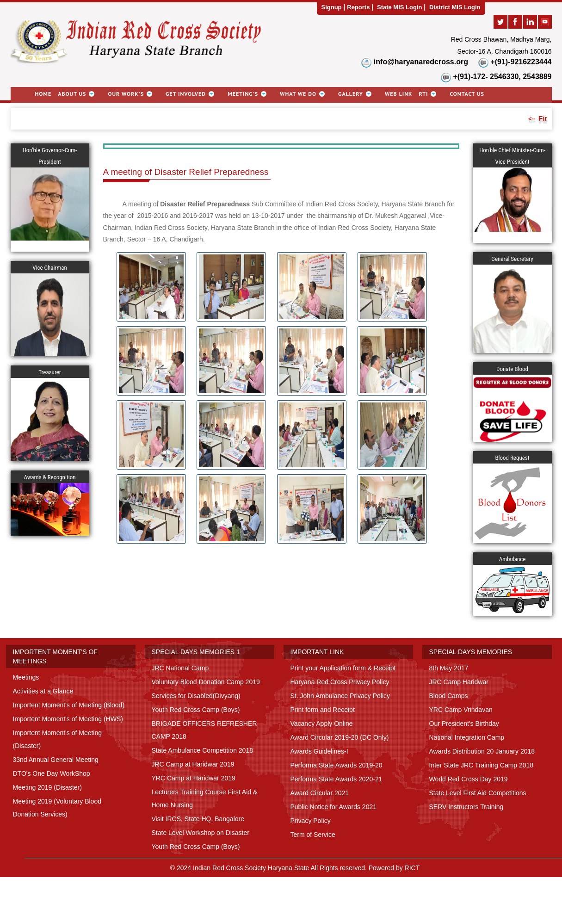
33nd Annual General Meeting (56, 759)
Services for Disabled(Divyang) (196, 695)
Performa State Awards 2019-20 (336, 765)
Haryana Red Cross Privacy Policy (339, 682)
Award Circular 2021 (319, 793)
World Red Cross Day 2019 (468, 779)
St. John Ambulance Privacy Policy (340, 695)
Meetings (26, 677)
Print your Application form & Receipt (343, 668)
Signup (331, 7)
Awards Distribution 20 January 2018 (482, 751)
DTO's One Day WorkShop (51, 773)
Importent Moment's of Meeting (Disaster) (57, 739)
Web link (399, 93)
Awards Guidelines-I (319, 751)
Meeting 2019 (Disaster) (47, 787)
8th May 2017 (449, 668)
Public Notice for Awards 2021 (333, 806)
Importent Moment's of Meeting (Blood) (69, 705)
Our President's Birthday (464, 723)
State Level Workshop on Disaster (200, 832)
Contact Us (467, 93)
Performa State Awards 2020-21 (336, 779)
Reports (358, 7)
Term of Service (312, 834)
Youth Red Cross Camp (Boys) (196, 709)
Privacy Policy (310, 820)
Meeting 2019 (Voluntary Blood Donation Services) (57, 808)
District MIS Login (455, 7)
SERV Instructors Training (466, 806)
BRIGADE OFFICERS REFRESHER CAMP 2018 (204, 730)
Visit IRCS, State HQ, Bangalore (198, 819)
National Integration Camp (467, 737)
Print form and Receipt (322, 709)
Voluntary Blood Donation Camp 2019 (206, 682)
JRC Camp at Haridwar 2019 (193, 764)
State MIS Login (399, 7)
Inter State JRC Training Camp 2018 (481, 765)
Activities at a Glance (43, 691)
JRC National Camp (180, 668)
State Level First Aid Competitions (477, 793)
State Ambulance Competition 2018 (202, 750)
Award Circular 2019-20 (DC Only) (339, 737)
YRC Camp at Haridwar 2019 (193, 778)
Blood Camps (448, 695)
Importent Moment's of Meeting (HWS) (68, 719)
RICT (412, 868)
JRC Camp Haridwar (458, 682)
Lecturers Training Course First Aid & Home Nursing (205, 798)
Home (43, 93)
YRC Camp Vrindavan (461, 709)
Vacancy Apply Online (321, 723)
